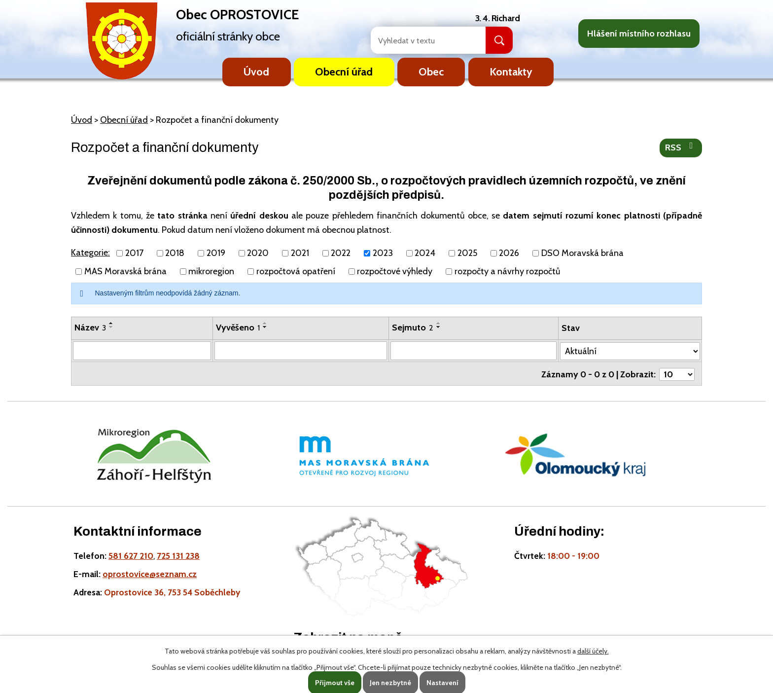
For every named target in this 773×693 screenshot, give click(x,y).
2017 (134, 253)
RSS (681, 147)
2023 (383, 253)
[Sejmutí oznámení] (474, 350)
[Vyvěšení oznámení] (300, 350)
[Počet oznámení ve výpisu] (677, 372)
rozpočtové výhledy (394, 271)
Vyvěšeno (238, 327)
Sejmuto (413, 327)
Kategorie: (90, 252)
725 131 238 (178, 554)
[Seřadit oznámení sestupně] (111, 327)
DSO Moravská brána (582, 253)
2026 (509, 253)
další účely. (593, 651)
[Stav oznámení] (630, 350)
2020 (258, 253)
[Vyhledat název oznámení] (142, 350)
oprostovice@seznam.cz (150, 572)
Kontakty (511, 71)
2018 (174, 253)
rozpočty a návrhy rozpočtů (507, 271)
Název (90, 327)
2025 (467, 253)
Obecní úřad (344, 71)
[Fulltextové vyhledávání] (417, 40)
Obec (431, 71)
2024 (425, 253)
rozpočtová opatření (295, 271)
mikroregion (211, 271)
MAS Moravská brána (125, 271)
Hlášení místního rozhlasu (639, 33)
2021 (300, 253)
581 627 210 (130, 554)
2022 (341, 253)
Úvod (256, 71)
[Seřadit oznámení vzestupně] (111, 323)
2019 (216, 253)
